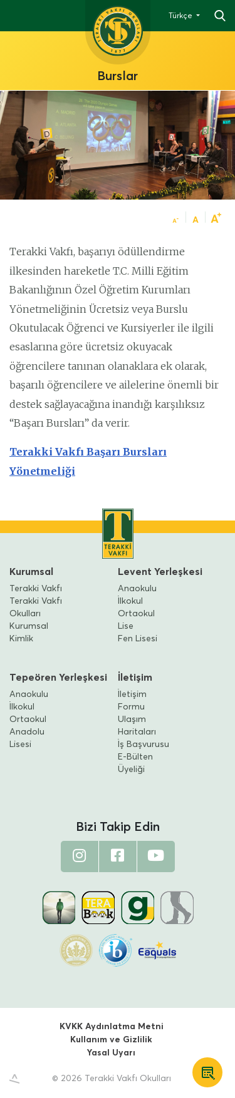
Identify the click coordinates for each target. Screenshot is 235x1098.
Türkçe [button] (181, 16)
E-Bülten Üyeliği (135, 763)
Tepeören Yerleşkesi (58, 678)
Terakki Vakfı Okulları (35, 607)
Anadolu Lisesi (26, 738)
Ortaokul (136, 613)
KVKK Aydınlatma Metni (112, 1026)
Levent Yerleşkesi (160, 572)
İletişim (135, 678)
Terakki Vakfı (35, 588)
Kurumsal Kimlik (28, 632)
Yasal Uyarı (111, 1053)
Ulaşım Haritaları (137, 725)
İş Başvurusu (143, 744)
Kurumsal (31, 572)
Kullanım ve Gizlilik (111, 1039)
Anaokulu (137, 588)
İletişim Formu (132, 700)
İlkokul (130, 601)
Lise (125, 626)
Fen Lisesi (137, 638)
